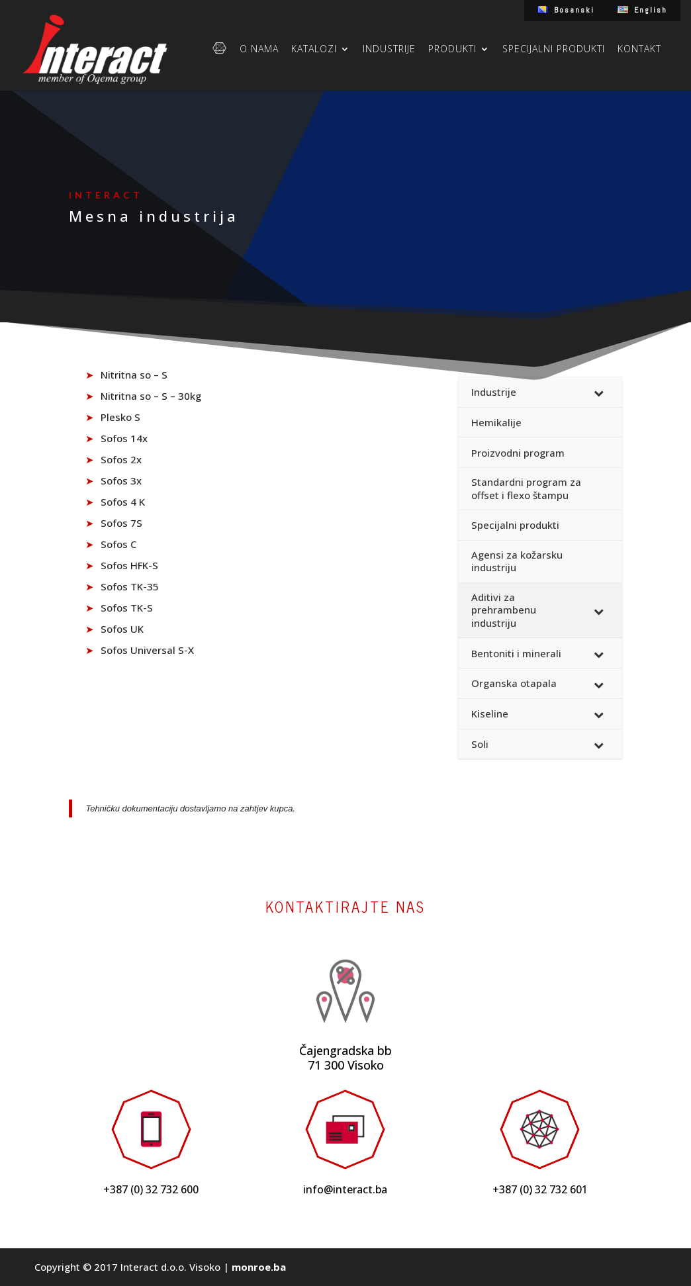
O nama (259, 49)
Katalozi (314, 49)
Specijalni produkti (553, 49)
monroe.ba (259, 1266)
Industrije (389, 49)
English (650, 10)
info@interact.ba (345, 1189)
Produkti (452, 49)
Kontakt (639, 49)
